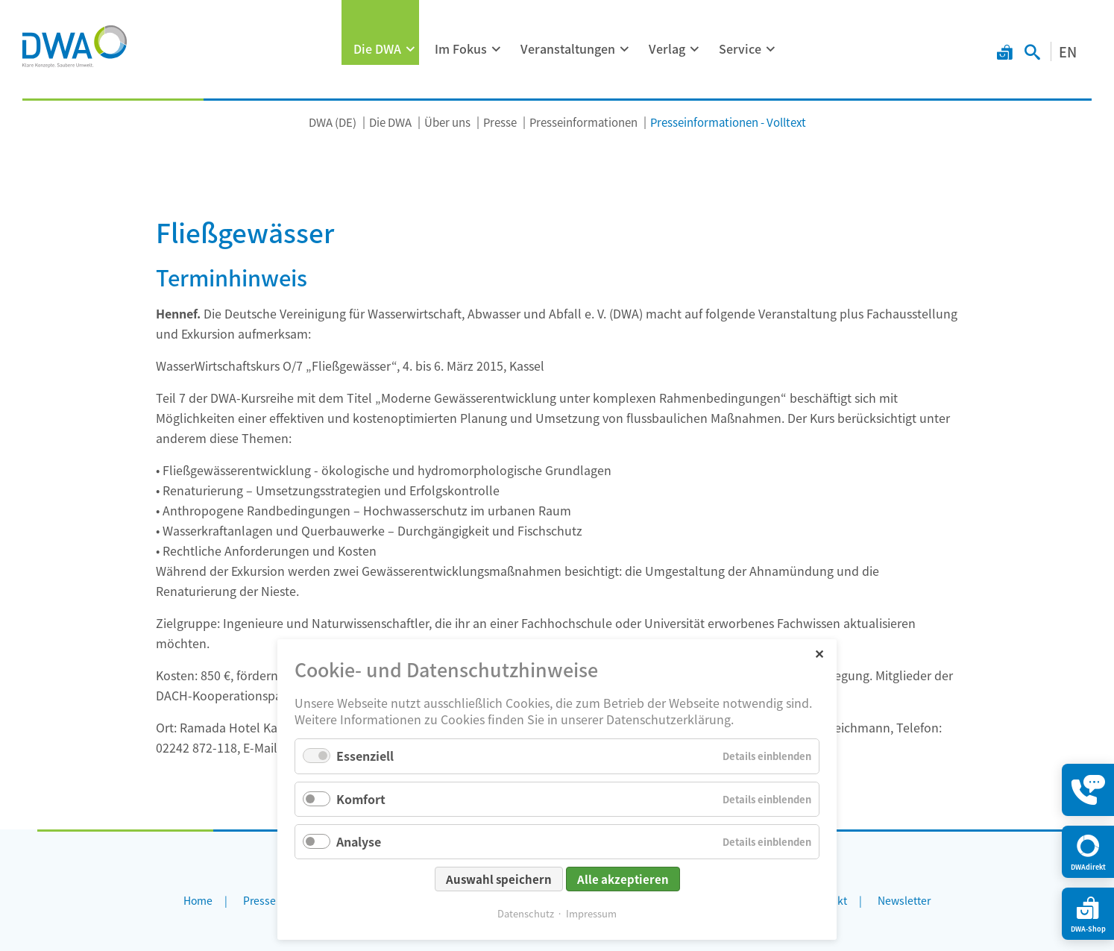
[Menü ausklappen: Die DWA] (411, 49)
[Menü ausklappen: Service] (771, 49)
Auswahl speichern (499, 879)
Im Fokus (461, 48)
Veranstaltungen (567, 48)
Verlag (667, 48)
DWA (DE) (332, 122)
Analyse (358, 841)
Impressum (591, 913)
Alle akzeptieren (623, 879)
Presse (500, 122)
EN (1068, 51)
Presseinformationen (583, 122)
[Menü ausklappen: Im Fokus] (497, 49)
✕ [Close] (819, 653)
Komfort (361, 799)
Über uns (447, 122)
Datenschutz (525, 913)
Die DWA (377, 48)
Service (740, 48)
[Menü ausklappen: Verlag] (695, 49)
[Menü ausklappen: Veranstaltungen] (625, 49)
